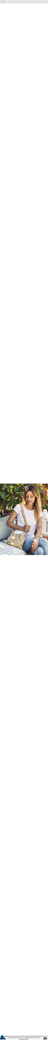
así (22, 1037)
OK (45, 1038)
